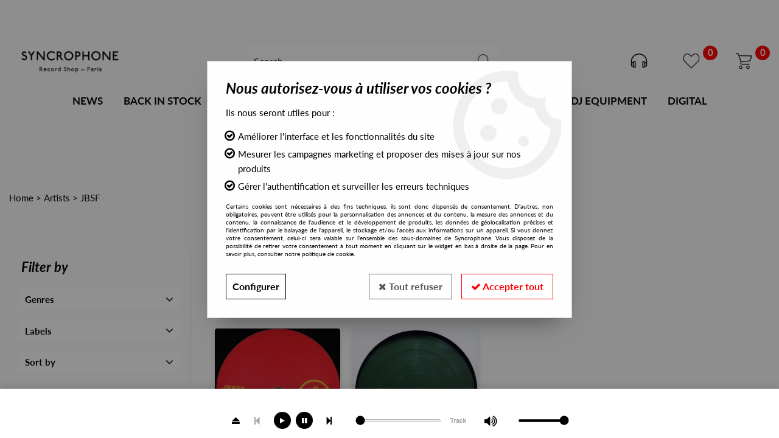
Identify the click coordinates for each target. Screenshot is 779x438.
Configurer (255, 286)
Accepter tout (507, 286)
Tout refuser (410, 286)
